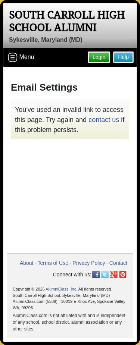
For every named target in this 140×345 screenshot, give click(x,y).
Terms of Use (53, 263)
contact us (103, 119)
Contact (118, 263)
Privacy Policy (88, 263)
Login (99, 57)
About (27, 263)
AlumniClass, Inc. (61, 289)
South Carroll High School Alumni (67, 21)
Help (123, 57)
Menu (21, 57)
